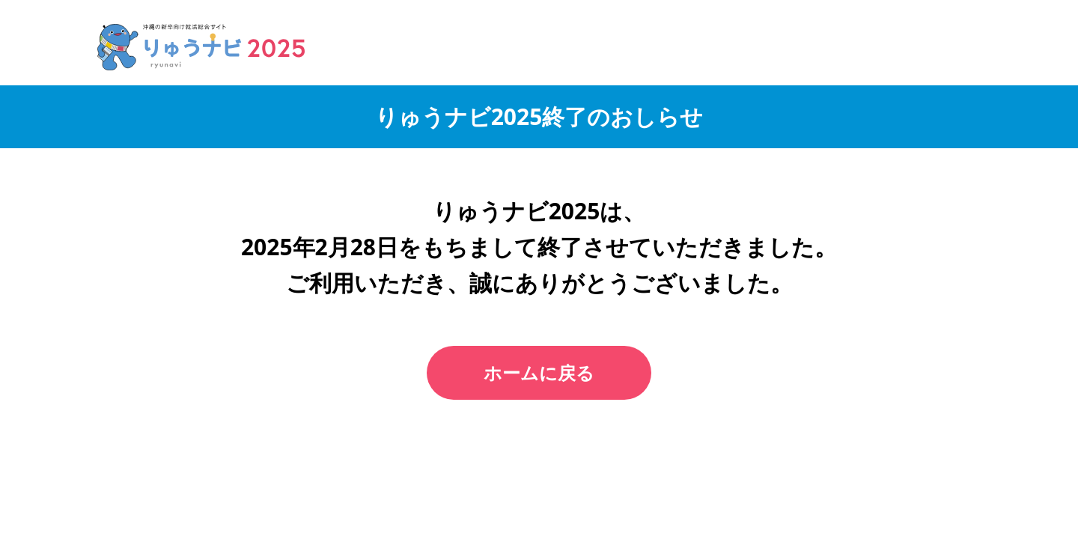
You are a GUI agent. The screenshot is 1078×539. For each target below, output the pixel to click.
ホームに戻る (539, 372)
